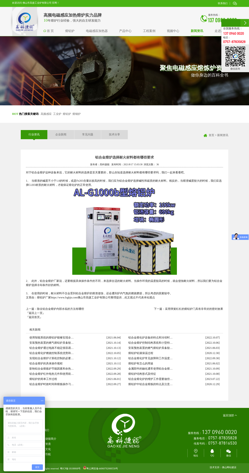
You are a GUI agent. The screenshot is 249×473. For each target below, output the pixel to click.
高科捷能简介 (48, 438)
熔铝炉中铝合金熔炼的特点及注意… (150, 384)
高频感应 (46, 113)
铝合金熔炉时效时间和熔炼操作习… (51, 384)
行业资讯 (34, 134)
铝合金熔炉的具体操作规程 (46, 363)
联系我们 (223, 3)
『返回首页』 (34, 317)
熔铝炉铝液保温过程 (140, 353)
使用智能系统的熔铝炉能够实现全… (51, 337)
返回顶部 (230, 415)
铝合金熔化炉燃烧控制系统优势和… (51, 353)
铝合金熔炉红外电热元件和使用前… (51, 373)
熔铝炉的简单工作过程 (43, 379)
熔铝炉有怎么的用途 (140, 363)
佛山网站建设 (229, 467)
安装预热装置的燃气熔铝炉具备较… (51, 342)
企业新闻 (60, 134)
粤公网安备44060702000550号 (102, 468)
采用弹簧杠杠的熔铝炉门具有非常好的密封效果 (194, 308)
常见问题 (87, 134)
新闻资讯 (222, 135)
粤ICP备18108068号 (70, 468)
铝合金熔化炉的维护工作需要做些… (150, 379)
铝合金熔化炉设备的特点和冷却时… (150, 337)
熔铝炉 (67, 113)
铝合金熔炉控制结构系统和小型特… (150, 342)
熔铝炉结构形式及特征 (142, 373)
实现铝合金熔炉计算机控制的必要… (51, 358)
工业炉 (57, 113)
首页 (211, 135)
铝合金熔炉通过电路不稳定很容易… (51, 347)
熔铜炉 (76, 113)
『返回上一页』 (35, 313)
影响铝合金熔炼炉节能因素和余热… (51, 368)
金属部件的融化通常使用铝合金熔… (150, 368)
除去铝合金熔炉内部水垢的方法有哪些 (60, 308)
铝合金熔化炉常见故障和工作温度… (150, 358)
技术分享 (114, 134)
